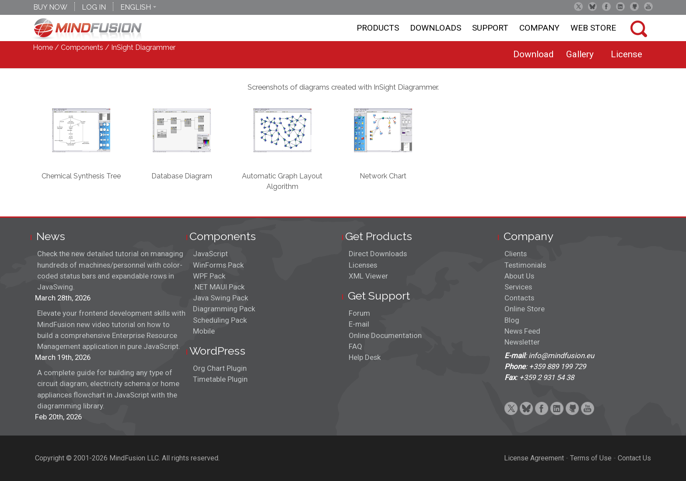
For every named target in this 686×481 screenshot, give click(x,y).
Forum (359, 313)
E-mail (359, 324)
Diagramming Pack (224, 308)
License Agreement (534, 458)
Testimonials (525, 265)
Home (43, 47)
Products (378, 28)
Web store (593, 28)
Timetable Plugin (220, 379)
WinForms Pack (218, 265)
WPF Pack (209, 276)
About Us (519, 276)
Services (518, 286)
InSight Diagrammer (143, 47)
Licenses (363, 265)
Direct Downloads (378, 253)
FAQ (355, 346)
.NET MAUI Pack (219, 286)
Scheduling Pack (220, 320)
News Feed (522, 331)
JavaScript (210, 253)
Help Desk (365, 357)
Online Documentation (385, 335)
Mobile (204, 331)
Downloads (435, 28)
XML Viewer (368, 276)
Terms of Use (591, 458)
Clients (515, 253)
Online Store (524, 308)
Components (82, 47)
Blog (511, 320)
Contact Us (634, 458)
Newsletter (522, 342)
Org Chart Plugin (220, 368)
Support (490, 28)
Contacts (519, 297)
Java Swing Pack (220, 297)
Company (539, 28)
